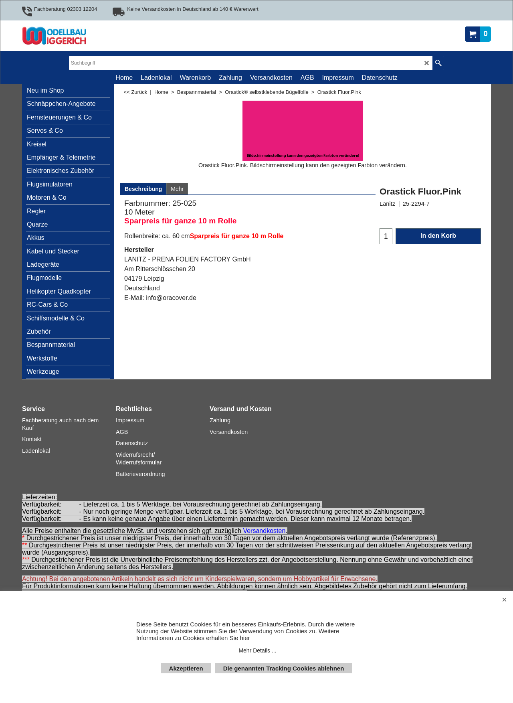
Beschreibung (143, 189)
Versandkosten (264, 530)
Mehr (177, 189)
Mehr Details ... (257, 650)
